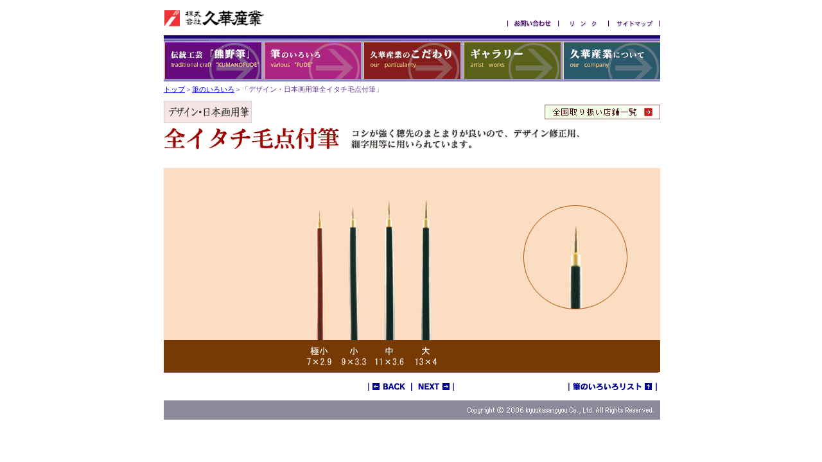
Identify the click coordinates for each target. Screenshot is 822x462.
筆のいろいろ (213, 89)
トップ (174, 89)
